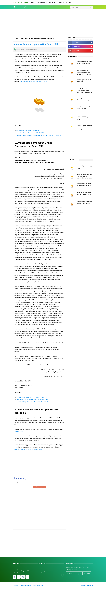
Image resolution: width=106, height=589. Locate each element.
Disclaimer (44, 569)
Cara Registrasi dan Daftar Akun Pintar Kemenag (83, 100)
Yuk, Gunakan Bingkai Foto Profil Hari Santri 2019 (31, 397)
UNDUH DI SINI (18, 431)
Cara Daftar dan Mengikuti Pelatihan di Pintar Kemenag (83, 127)
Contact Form (45, 567)
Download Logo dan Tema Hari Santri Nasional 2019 (32, 402)
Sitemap (43, 573)
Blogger (90, 585)
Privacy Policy (44, 571)
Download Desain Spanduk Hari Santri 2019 (30, 133)
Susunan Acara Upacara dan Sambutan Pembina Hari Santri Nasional (38, 135)
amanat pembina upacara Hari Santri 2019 (28, 449)
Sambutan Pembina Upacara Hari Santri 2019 (33, 81)
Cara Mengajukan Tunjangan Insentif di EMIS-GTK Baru (83, 118)
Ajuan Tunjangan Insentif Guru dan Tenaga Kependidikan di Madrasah (85, 176)
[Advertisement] (53, 22)
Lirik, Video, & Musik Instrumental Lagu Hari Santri (32, 400)
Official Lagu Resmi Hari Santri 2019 (27, 131)
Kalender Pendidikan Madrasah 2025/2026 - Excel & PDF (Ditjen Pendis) (85, 91)
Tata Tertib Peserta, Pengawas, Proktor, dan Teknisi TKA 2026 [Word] (84, 73)
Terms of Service (46, 575)
